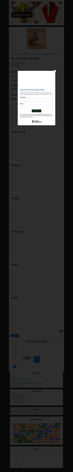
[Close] (55, 71)
